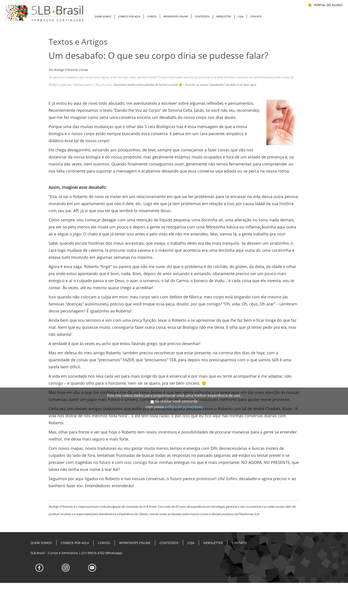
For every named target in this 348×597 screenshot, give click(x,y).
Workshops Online (175, 16)
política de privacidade (184, 389)
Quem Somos (103, 16)
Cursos (152, 16)
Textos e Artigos (78, 41)
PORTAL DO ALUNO (325, 5)
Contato (256, 16)
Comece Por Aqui (129, 16)
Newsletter (223, 16)
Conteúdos (202, 16)
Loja (240, 16)
